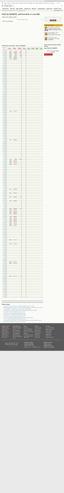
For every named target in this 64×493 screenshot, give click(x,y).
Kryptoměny (26, 331)
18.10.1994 (5, 104)
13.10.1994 (5, 108)
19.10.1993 (5, 278)
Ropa (25, 336)
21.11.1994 (5, 74)
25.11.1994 (5, 69)
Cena (49, 327)
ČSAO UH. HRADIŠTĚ (19, 10)
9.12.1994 (5, 56)
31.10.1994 (5, 94)
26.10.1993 (5, 277)
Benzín (29, 336)
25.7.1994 (5, 163)
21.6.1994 (5, 178)
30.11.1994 (5, 65)
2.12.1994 (5, 63)
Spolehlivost (52, 327)
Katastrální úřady (37, 330)
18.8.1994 (5, 148)
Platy (20, 332)
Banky (14, 326)
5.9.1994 (5, 139)
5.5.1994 (5, 204)
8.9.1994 (5, 137)
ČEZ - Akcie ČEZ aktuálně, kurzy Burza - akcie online (15, 318)
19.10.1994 (5, 103)
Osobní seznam (41, 8)
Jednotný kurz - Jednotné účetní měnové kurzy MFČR (15, 314)
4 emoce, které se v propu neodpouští (53, 39)
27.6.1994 (5, 176)
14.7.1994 (5, 168)
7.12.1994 (5, 59)
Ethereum (32, 331)
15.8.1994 (5, 151)
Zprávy (5, 3)
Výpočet (7, 326)
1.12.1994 (5, 64)
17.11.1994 (5, 77)
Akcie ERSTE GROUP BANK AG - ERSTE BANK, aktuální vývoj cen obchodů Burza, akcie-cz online (23, 320)
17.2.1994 (5, 242)
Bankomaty (18, 326)
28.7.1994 (5, 160)
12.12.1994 (5, 55)
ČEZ (27, 327)
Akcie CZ (8, 3)
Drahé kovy (26, 333)
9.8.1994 (5, 154)
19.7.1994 (5, 165)
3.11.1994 (5, 90)
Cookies (31, 342)
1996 (23, 19)
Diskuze (53, 3)
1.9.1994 (5, 141)
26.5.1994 (5, 193)
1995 (21, 19)
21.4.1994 (5, 212)
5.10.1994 (5, 116)
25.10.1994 (5, 98)
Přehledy (34, 8)
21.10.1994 (5, 100)
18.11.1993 (5, 269)
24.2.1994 (5, 239)
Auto (46, 327)
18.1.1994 (5, 254)
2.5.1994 (5, 207)
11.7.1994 (5, 170)
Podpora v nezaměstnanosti (17, 336)
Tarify (34, 3)
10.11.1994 (5, 83)
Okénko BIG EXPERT (49, 25)
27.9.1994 (5, 124)
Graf (7, 17)
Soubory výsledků (58, 8)
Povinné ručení (4, 337)
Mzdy (31, 330)
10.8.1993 (5, 291)
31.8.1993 (5, 287)
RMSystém (12, 8)
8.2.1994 (5, 246)
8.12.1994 (5, 57)
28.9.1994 (5, 122)
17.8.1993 (5, 290)
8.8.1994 (5, 155)
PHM (27, 336)
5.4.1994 (5, 221)
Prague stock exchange (49, 337)
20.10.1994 (5, 102)
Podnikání (36, 326)
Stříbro (32, 334)
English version (48, 334)
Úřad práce (14, 332)
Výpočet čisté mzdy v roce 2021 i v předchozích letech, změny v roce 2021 (19, 306)
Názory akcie (49, 8)
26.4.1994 (5, 209)
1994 (19, 19)
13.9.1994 (5, 134)
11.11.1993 (5, 272)
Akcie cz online (13, 10)
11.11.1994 (5, 82)
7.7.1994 (5, 172)
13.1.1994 (5, 255)
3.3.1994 (5, 237)
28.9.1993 (5, 282)
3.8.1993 (5, 293)
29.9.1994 (5, 121)
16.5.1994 (5, 199)
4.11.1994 (5, 89)
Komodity (21, 3)
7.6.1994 (5, 186)
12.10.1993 (5, 280)
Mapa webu (50, 332)
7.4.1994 (5, 220)
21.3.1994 (5, 229)
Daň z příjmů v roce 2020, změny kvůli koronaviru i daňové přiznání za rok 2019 (20, 310)
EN (57, 3)
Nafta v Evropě (26, 337)
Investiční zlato (28, 334)
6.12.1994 (5, 60)
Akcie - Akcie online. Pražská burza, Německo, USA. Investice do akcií (18, 317)
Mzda (18, 332)
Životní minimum (4, 334)
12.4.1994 (5, 217)
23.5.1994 (5, 195)
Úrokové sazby (15, 327)
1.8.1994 (5, 159)
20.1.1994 (5, 252)
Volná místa (17, 330)
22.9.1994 (5, 128)
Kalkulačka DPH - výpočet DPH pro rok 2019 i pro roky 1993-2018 (17, 308)
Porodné (18, 335)
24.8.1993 (5, 289)
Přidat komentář (48, 54)
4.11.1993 (5, 274)
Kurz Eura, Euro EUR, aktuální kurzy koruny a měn (14, 311)
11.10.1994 (5, 111)
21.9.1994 (5, 129)
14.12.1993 (5, 260)
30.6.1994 (5, 173)
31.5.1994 (5, 190)
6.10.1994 (5, 115)
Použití (45, 347)
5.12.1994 (5, 61)
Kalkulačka (41, 3)
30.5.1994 (5, 191)
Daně (36, 337)
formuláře (38, 337)
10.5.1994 (5, 202)
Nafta (32, 336)
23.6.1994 (5, 177)
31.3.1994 (5, 222)
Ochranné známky (38, 331)
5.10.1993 (5, 281)
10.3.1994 (5, 234)
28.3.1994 (5, 225)
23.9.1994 (5, 126)
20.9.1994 (5, 130)
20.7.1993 (5, 295)
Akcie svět (13, 3)
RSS (48, 347)
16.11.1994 (5, 78)
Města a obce (37, 327)
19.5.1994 (5, 196)
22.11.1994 (5, 73)
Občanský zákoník (38, 333)
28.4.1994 (5, 208)
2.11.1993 (5, 276)
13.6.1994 (5, 183)
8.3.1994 (5, 235)
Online (3, 17)
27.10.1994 (5, 95)
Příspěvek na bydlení (5, 331)
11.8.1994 (5, 152)
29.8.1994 (5, 143)
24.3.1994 (5, 226)
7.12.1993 (5, 263)
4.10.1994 (5, 117)
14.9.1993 (5, 285)
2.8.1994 (5, 157)
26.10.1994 (5, 96)
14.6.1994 (5, 182)
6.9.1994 (5, 138)
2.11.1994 (5, 91)
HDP (29, 330)
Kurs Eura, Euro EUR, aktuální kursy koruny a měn (14, 313)
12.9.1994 (5, 135)
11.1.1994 (5, 256)
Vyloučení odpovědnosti (29, 343)
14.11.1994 (5, 81)
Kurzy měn (17, 3)
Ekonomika (25, 330)
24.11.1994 (5, 70)
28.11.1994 (5, 68)
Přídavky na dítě (4, 330)
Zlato (24, 3)
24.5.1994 (5, 194)
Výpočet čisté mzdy (5, 327)
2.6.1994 (5, 189)
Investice (6, 10)
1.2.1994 (5, 248)
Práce (48, 3)
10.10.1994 (5, 112)
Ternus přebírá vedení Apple (54, 34)
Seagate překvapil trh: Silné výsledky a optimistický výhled (55, 29)
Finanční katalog (48, 331)
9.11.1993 (5, 273)
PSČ (40, 327)
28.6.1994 (5, 174)
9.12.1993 (5, 261)
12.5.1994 (5, 200)
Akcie (9, 10)
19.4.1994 (5, 213)
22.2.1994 (5, 241)
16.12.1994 (5, 50)
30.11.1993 (5, 265)
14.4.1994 (5, 216)
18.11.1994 (5, 76)
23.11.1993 (5, 268)
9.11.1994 (5, 85)
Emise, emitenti (19, 8)
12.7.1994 (5, 169)
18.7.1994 (5, 167)
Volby (46, 332)
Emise (15, 17)
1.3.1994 (5, 238)
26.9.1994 (5, 125)
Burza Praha (5, 8)
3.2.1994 (5, 247)
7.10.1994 (5, 113)
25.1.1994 (5, 251)
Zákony (44, 3)
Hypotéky (30, 3)
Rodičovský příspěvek (5, 333)
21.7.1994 (5, 164)
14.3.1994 (5, 233)
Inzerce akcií (27, 8)
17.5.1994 (5, 198)
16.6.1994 (5, 181)
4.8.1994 (5, 156)
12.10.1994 (5, 109)
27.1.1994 (5, 250)
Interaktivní (26, 19)
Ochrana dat (26, 342)
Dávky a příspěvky (16, 333)
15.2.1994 (5, 243)
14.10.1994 (5, 107)
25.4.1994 (5, 211)
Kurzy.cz (3, 10)
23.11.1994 (5, 72)
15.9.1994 (5, 133)
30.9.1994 (5, 120)
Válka (50, 3)
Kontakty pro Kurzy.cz (48, 345)
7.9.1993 (5, 286)
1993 (17, 19)
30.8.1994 (5, 142)
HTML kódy (52, 347)
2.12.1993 (5, 264)
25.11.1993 (5, 267)
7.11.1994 (5, 87)
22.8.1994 (5, 147)
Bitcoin (27, 3)
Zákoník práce (37, 334)
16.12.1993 (5, 259)
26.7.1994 (5, 161)
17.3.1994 (5, 230)
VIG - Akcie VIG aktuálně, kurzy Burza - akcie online (14, 321)
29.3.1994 (5, 224)
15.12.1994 (5, 51)
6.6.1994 (5, 187)
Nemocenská (15, 335)
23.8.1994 (5, 146)
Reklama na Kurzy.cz (48, 342)
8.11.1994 (5, 86)
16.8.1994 (5, 150)
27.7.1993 (5, 294)
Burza (25, 327)
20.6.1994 (5, 180)
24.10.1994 (5, 99)
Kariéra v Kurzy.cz (47, 343)
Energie (37, 3)
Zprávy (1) (11, 17)
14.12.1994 (5, 52)
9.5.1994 (5, 203)
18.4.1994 (5, 215)
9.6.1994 (5, 185)
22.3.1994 (5, 228)
